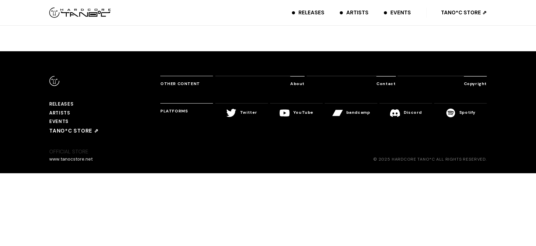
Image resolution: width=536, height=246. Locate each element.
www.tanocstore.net (73, 162)
